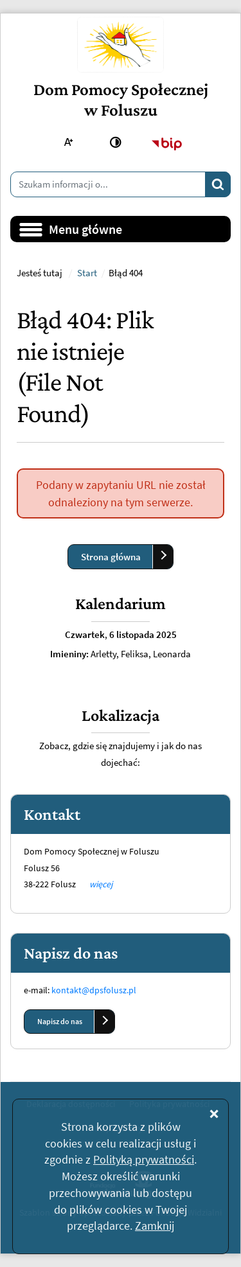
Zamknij (154, 1225)
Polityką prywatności (143, 1159)
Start (87, 273)
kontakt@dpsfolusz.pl (93, 990)
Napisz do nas (59, 1021)
